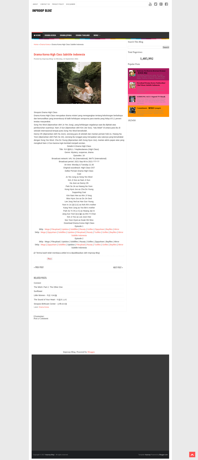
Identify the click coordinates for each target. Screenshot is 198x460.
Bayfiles (109, 229)
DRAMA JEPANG (66, 35)
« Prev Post (39, 267)
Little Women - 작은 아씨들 (45, 295)
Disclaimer (70, 4)
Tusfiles (97, 232)
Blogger (91, 352)
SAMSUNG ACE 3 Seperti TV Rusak (151, 97)
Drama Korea (45, 44)
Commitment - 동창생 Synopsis (149, 108)
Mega (47, 229)
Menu (96, 35)
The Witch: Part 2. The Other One (48, 287)
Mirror (116, 229)
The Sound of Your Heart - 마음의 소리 (50, 299)
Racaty (83, 229)
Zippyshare (99, 229)
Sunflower (38, 291)
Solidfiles (74, 229)
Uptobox (65, 229)
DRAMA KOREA (50, 35)
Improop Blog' (42, 10)
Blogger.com (163, 454)
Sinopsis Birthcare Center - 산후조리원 (50, 304)
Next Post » (118, 267)
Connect (37, 283)
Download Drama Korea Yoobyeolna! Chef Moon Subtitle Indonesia (151, 84)
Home (37, 35)
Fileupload (55, 229)
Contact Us (45, 4)
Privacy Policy (58, 4)
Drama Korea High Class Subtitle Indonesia (59, 54)
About (35, 4)
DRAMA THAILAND (83, 35)
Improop (147, 454)
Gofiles (90, 229)
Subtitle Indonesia (79, 235)
